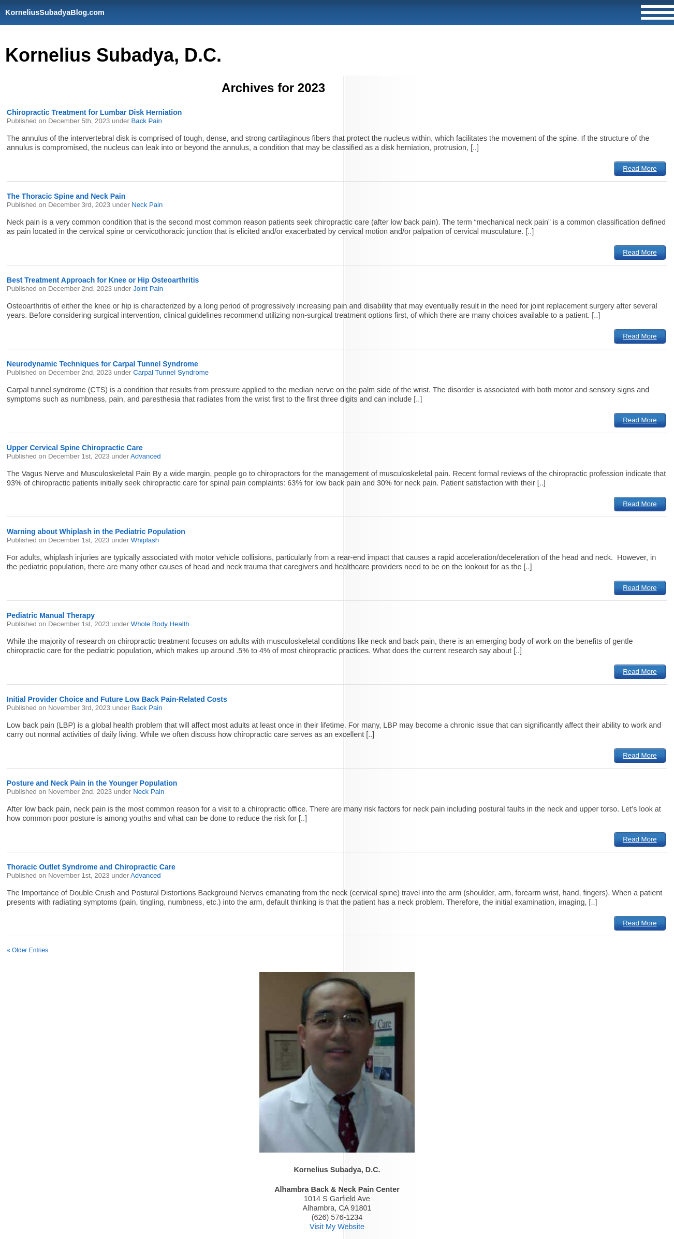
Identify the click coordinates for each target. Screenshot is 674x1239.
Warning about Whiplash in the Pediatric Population (96, 531)
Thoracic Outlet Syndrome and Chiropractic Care (91, 867)
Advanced (145, 456)
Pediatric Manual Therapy (51, 615)
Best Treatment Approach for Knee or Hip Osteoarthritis (103, 280)
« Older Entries (27, 950)
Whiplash (145, 540)
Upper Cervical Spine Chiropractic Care (75, 448)
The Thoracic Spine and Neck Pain (66, 196)
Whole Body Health (160, 624)
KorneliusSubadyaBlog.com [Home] (55, 12)
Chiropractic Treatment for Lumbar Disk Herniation (94, 112)
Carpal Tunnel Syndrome (171, 372)
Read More (639, 168)
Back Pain (146, 121)
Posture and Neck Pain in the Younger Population (92, 783)
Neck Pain (147, 205)
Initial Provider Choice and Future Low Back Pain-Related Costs (117, 699)
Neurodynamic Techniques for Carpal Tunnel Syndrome (102, 364)
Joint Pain (148, 288)
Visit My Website (337, 1226)
